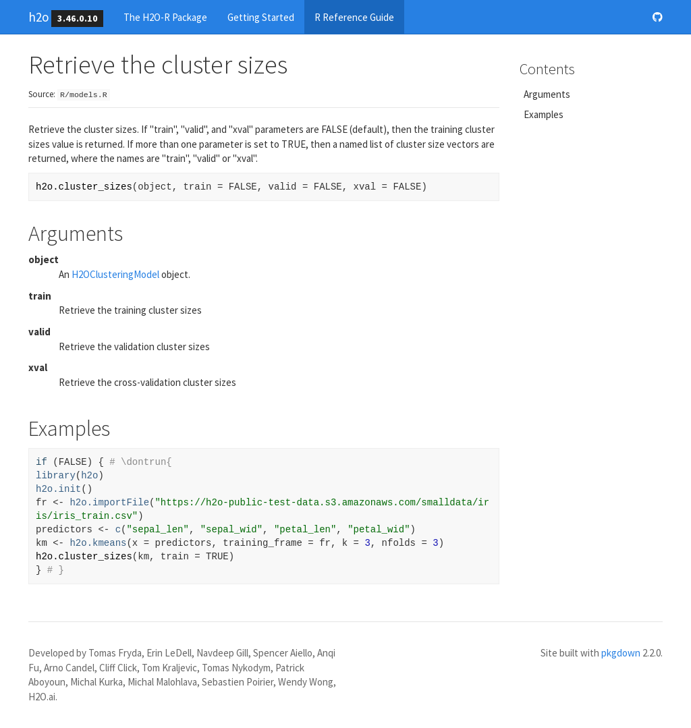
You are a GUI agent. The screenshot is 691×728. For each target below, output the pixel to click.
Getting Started (260, 17)
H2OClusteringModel (115, 274)
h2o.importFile (109, 502)
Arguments (547, 94)
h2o (38, 17)
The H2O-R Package (165, 17)
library (56, 475)
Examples (543, 114)
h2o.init (58, 489)
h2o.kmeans (98, 543)
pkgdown (620, 652)
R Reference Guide (354, 17)
